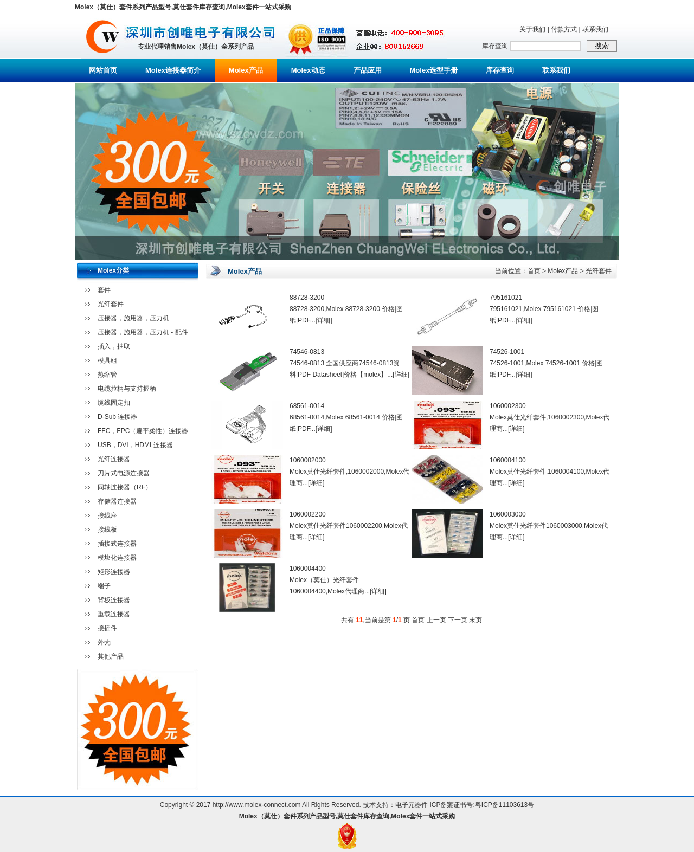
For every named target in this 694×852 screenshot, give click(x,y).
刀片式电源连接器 (124, 473)
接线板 (107, 529)
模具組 (107, 360)
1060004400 (308, 568)
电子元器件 (411, 805)
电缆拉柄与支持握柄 (127, 388)
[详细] (324, 320)
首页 (534, 271)
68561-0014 (307, 406)
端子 (104, 586)
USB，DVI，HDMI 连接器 (135, 445)
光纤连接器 (114, 459)
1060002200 (308, 514)
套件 (104, 290)
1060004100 (508, 460)
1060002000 (308, 460)
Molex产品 (246, 70)
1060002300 (508, 406)
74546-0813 (307, 352)
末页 (475, 620)
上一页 (436, 620)
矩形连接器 (114, 572)
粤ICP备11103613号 (504, 805)
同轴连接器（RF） (125, 487)
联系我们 (595, 29)
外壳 (104, 642)
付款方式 (564, 29)
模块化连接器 (117, 557)
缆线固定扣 (114, 402)
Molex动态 (308, 70)
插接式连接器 (117, 543)
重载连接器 (114, 614)
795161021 (506, 297)
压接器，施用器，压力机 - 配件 (143, 332)
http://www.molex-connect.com (257, 805)
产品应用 (368, 70)
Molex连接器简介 (173, 70)
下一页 (457, 620)
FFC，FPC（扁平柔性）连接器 (143, 431)
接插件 (107, 628)
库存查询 (500, 70)
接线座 (107, 515)
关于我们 (532, 29)
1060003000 (508, 514)
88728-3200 (307, 297)
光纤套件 (111, 304)
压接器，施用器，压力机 (133, 318)
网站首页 (103, 70)
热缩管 (107, 374)
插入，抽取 (114, 346)
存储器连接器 (117, 501)
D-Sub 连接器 (117, 417)
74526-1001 (507, 352)
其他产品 (111, 656)
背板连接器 (114, 600)
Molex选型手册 (434, 70)
